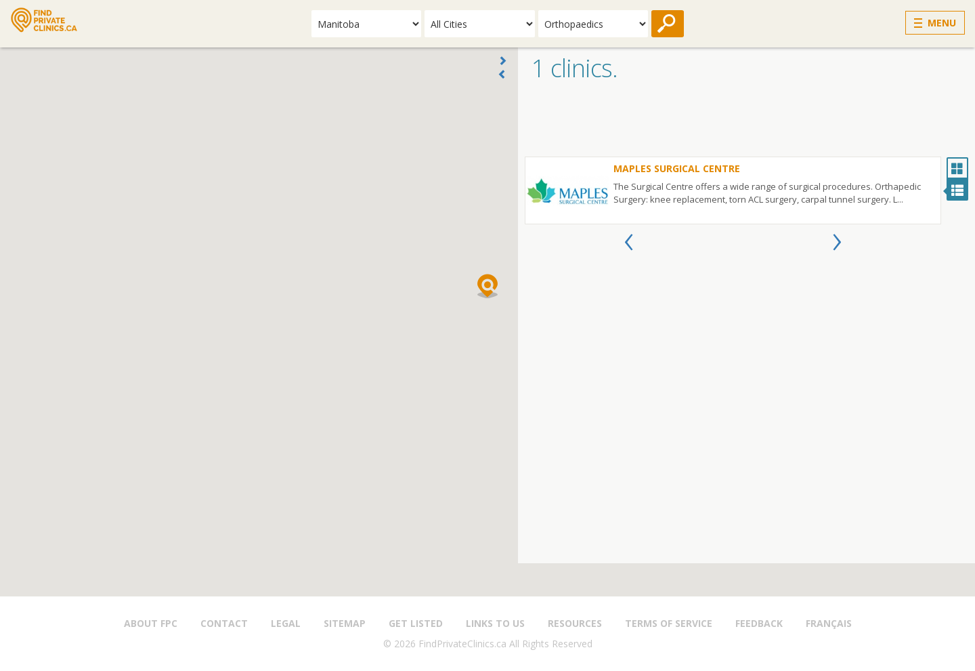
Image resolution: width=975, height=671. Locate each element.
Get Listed (416, 623)
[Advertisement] (746, 123)
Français (829, 623)
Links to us (495, 623)
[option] (733, 190)
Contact (224, 623)
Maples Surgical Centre (676, 168)
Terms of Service (668, 623)
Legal (286, 623)
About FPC (150, 623)
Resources (575, 623)
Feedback (759, 623)
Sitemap (345, 623)
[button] (487, 286)
